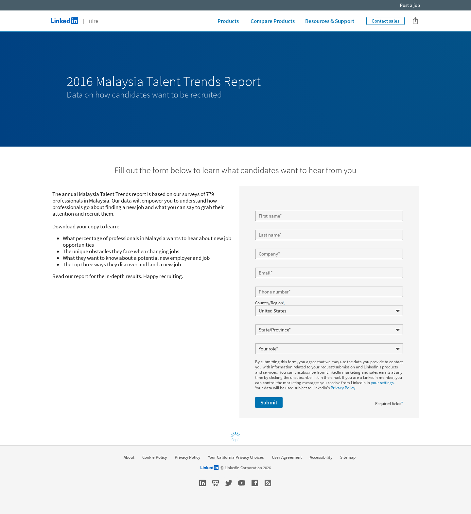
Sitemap (348, 457)
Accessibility (321, 457)
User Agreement (287, 457)
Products (228, 21)
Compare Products (273, 21)
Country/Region (270, 303)
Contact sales (385, 21)
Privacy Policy (343, 388)
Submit (268, 402)
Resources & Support (329, 21)
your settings (382, 382)
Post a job (410, 5)
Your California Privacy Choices (236, 457)
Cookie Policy (154, 457)
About (129, 457)
